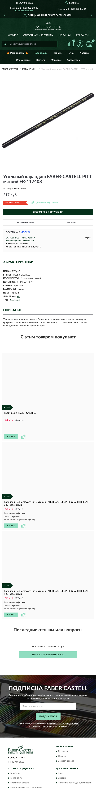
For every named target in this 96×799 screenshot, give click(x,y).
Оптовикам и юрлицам (38, 35)
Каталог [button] (13, 35)
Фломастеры (23, 60)
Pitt (18, 296)
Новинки (65, 35)
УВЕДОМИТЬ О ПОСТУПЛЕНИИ (48, 212)
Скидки (62, 767)
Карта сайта (16, 767)
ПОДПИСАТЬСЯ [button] (48, 705)
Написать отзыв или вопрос (48, 643)
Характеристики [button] (25, 222)
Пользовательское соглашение (26, 776)
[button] (24, 10)
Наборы (57, 53)
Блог (60, 762)
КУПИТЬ (11, 426)
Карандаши (40, 53)
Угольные (15, 300)
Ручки (71, 53)
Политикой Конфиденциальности (63, 712)
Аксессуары (73, 60)
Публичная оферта (19, 772)
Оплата (62, 745)
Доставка (63, 740)
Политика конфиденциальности (75, 772)
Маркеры (56, 60)
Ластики (84, 53)
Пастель (40, 60)
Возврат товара (66, 750)
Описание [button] (70, 222)
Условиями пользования (41, 715)
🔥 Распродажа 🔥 (17, 53)
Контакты (82, 35)
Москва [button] (26, 232)
